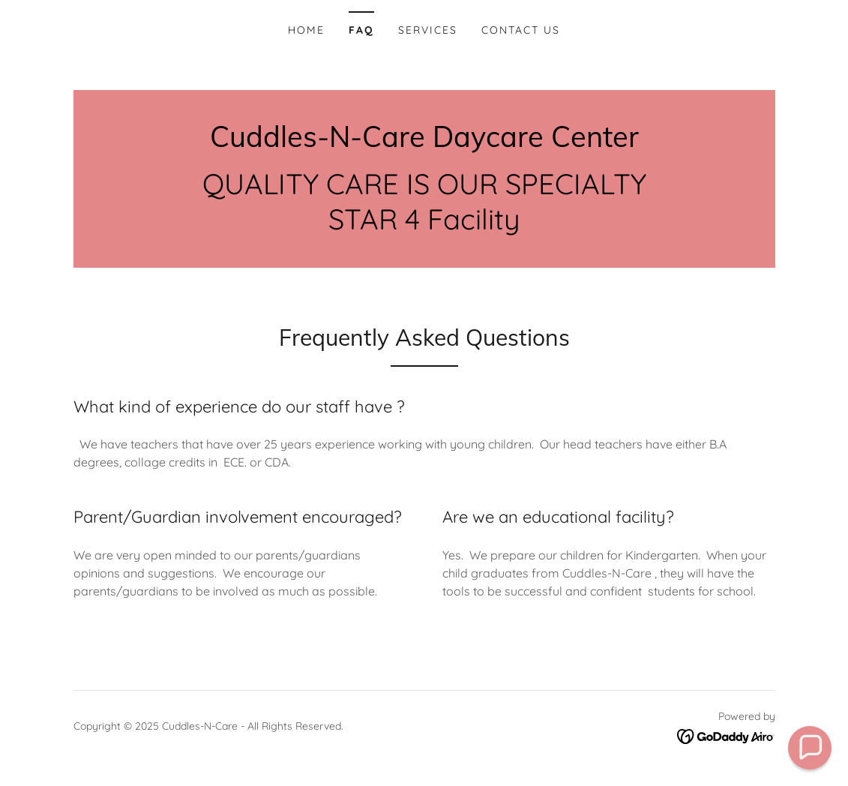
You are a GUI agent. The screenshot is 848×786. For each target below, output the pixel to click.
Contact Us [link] (520, 30)
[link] (424, 142)
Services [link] (427, 30)
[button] (810, 748)
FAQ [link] (361, 30)
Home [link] (306, 30)
